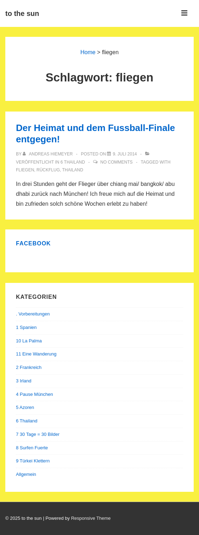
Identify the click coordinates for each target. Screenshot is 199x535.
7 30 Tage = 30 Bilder (37, 434)
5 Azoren (25, 407)
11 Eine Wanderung (36, 354)
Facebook (33, 243)
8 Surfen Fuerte (32, 447)
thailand (72, 169)
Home (88, 52)
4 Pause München (34, 394)
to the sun (22, 13)
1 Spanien (26, 327)
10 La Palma (29, 340)
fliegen (25, 169)
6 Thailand (73, 162)
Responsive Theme (91, 518)
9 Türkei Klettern (33, 460)
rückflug (48, 169)
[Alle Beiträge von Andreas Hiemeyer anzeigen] (48, 154)
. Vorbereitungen (33, 314)
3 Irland (23, 380)
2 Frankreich (28, 367)
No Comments (116, 162)
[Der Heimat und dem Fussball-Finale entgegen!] (125, 154)
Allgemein (26, 474)
